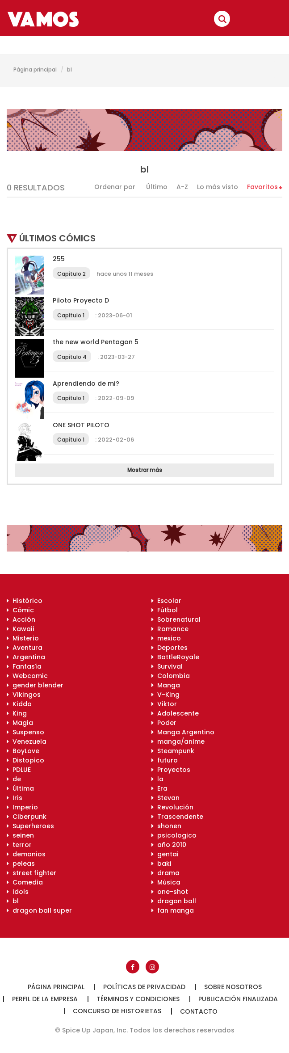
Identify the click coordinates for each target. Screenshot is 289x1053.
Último (157, 186)
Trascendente (177, 816)
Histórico (24, 600)
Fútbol (164, 610)
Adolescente (175, 713)
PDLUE (19, 769)
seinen (20, 835)
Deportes (169, 647)
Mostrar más (144, 470)
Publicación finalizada (238, 998)
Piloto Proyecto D (81, 300)
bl (69, 69)
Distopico (25, 760)
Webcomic (27, 675)
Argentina (26, 657)
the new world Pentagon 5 (95, 341)
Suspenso (25, 732)
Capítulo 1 (70, 315)
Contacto (199, 1011)
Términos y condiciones (138, 998)
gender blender (35, 685)
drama (165, 872)
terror (19, 844)
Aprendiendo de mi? (86, 383)
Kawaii (20, 628)
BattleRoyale (175, 657)
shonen (166, 825)
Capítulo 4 (72, 357)
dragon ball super (39, 910)
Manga (165, 685)
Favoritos (262, 186)
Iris (14, 797)
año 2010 (168, 844)
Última (20, 788)
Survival (167, 666)
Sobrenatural (176, 619)
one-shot (169, 891)
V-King (165, 694)
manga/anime (178, 741)
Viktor (164, 703)
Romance (169, 628)
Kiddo (19, 703)
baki (161, 863)
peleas (21, 863)
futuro (164, 760)
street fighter (31, 872)
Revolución (172, 807)
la (157, 779)
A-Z (182, 186)
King (17, 713)
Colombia (170, 675)
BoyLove (23, 750)
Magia (20, 722)
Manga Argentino (182, 732)
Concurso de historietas (117, 1011)
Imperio (22, 807)
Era (159, 788)
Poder (163, 722)
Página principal (35, 69)
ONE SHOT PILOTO (81, 425)
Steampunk (172, 750)
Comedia (25, 882)
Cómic (20, 610)
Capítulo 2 (71, 274)
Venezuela (26, 741)
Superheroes (30, 825)
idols (18, 891)
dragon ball (173, 901)
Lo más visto (217, 186)
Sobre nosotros (233, 986)
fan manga (172, 910)
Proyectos (170, 769)
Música (165, 882)
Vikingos (24, 694)
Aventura (24, 647)
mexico (166, 638)
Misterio (23, 638)
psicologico (174, 835)
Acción (21, 619)
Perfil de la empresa (45, 998)
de (14, 779)
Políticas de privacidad (144, 986)
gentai (165, 854)
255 (59, 258)
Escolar (166, 600)
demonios (26, 854)
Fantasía (24, 666)
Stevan (165, 797)
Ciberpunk (26, 816)
